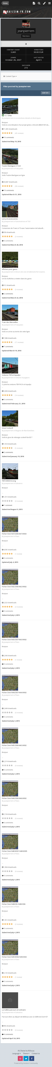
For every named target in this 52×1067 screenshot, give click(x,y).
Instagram (20, 1058)
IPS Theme (21, 1051)
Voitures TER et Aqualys (11, 375)
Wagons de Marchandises (24, 431)
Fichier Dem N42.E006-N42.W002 (14, 586)
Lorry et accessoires (10, 219)
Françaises (19, 168)
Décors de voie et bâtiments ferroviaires (30, 272)
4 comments (7, 1034)
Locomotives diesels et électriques (28, 118)
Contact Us (36, 1053)
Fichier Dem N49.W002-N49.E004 (14, 957)
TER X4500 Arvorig (9, 481)
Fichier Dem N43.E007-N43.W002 (14, 639)
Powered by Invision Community (26, 1063)
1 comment (7, 505)
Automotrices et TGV (22, 221)
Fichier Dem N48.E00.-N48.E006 (13, 904)
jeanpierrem (8, 118)
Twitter (26, 1058)
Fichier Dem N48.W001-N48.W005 (14, 851)
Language (16, 1053)
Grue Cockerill (7, 428)
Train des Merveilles (10, 322)
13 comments (8, 137)
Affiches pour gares (9, 269)
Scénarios (18, 483)
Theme (26, 1053)
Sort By (45, 93)
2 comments (7, 294)
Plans (17, 536)
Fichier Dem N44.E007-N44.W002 (14, 692)
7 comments (7, 346)
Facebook (31, 1058)
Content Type (10, 76)
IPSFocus (31, 1051)
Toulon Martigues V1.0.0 (11, 166)
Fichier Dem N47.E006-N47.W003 (14, 534)
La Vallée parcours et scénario (14, 1010)
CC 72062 (8, 115)
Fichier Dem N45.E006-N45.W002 (14, 745)
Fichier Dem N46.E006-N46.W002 (14, 798)
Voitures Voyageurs (22, 378)
